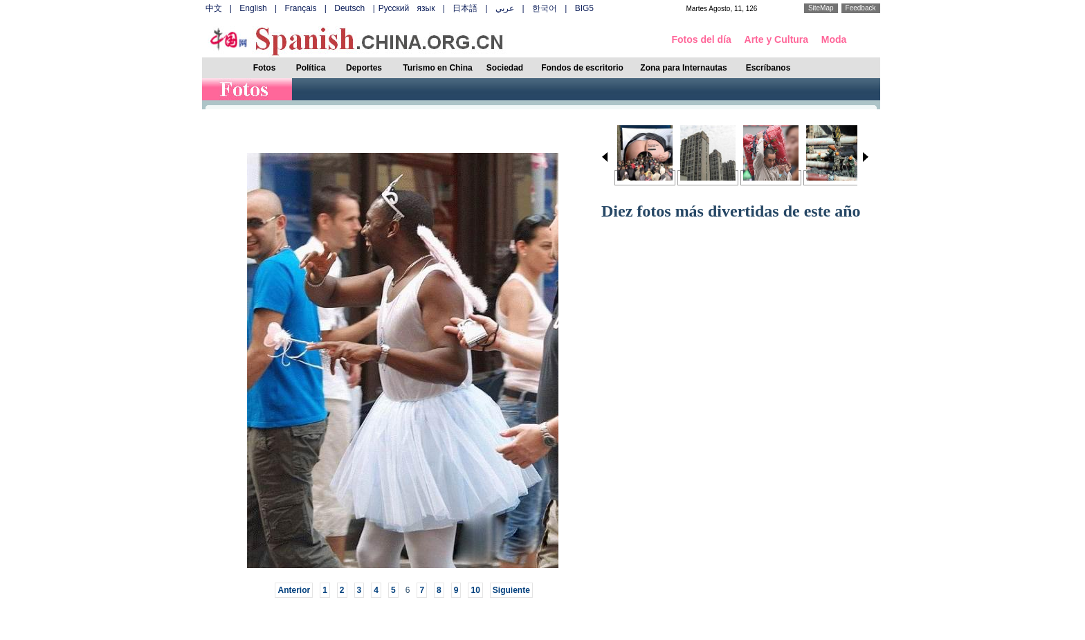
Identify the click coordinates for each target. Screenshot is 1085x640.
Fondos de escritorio (582, 68)
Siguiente (511, 590)
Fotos (264, 68)
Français (300, 8)
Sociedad (504, 68)
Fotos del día (701, 39)
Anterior (293, 590)
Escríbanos (768, 68)
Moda (834, 39)
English (252, 8)
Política (311, 68)
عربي (504, 8)
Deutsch (349, 8)
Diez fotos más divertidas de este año (731, 211)
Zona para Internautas (683, 68)
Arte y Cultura (777, 39)
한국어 (544, 8)
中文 (214, 8)
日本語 (465, 8)
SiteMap (821, 8)
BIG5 (584, 8)
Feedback (861, 8)
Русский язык (407, 8)
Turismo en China (437, 68)
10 (475, 590)
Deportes (364, 68)
